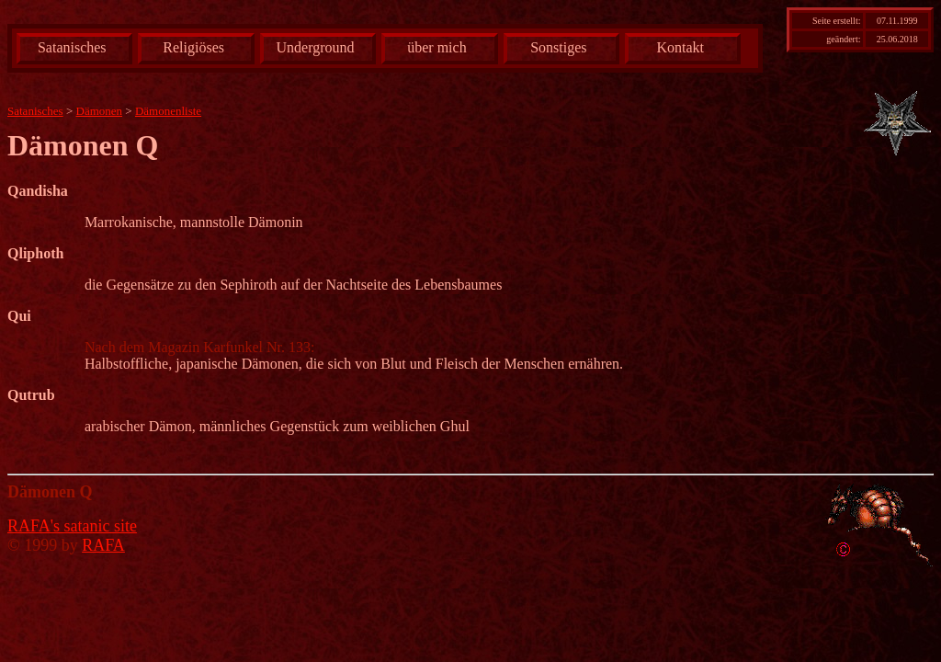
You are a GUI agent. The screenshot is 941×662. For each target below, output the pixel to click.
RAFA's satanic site (72, 526)
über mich (436, 47)
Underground (316, 47)
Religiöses (193, 47)
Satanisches (72, 47)
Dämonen (99, 111)
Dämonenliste (168, 111)
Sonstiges (558, 47)
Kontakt (680, 47)
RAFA (103, 545)
